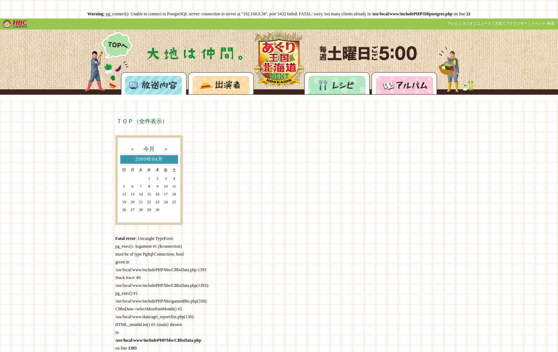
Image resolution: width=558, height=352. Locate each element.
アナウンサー (516, 23)
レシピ (337, 84)
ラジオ (467, 23)
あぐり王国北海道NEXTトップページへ (116, 45)
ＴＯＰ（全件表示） (142, 121)
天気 (498, 23)
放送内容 (153, 84)
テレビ (453, 23)
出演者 (221, 84)
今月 (149, 149)
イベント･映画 (542, 23)
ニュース (484, 23)
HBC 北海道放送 (15, 24)
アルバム (404, 84)
